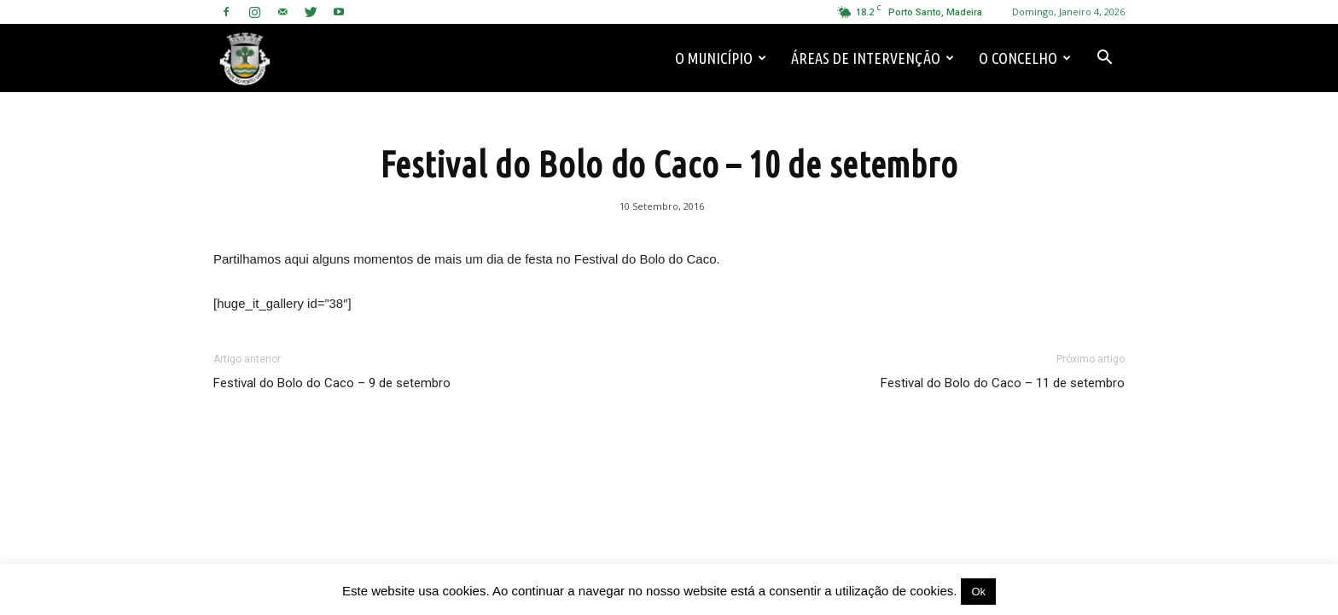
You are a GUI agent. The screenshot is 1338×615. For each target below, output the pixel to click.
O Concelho (1025, 58)
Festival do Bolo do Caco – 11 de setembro (1003, 383)
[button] (1104, 58)
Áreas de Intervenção (872, 58)
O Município (720, 58)
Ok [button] (978, 591)
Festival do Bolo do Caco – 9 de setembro (332, 383)
